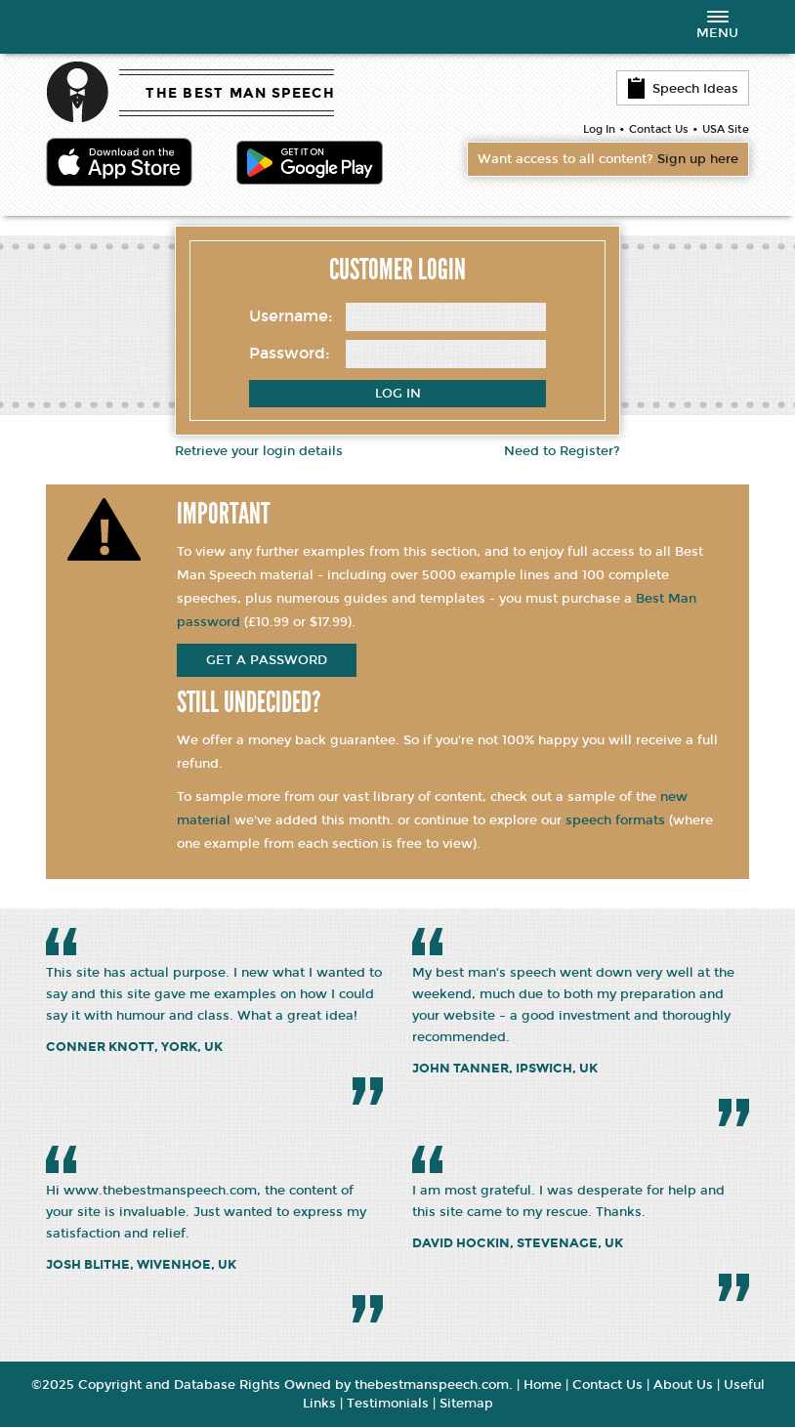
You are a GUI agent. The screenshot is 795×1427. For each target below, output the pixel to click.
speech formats (615, 820)
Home (542, 1385)
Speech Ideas (682, 88)
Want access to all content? (608, 159)
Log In (599, 129)
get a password (266, 660)
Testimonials (388, 1403)
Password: (289, 353)
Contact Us (659, 129)
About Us (683, 1385)
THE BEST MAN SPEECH (240, 93)
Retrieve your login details (259, 451)
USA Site (725, 129)
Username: (291, 316)
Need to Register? (562, 451)
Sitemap (466, 1403)
